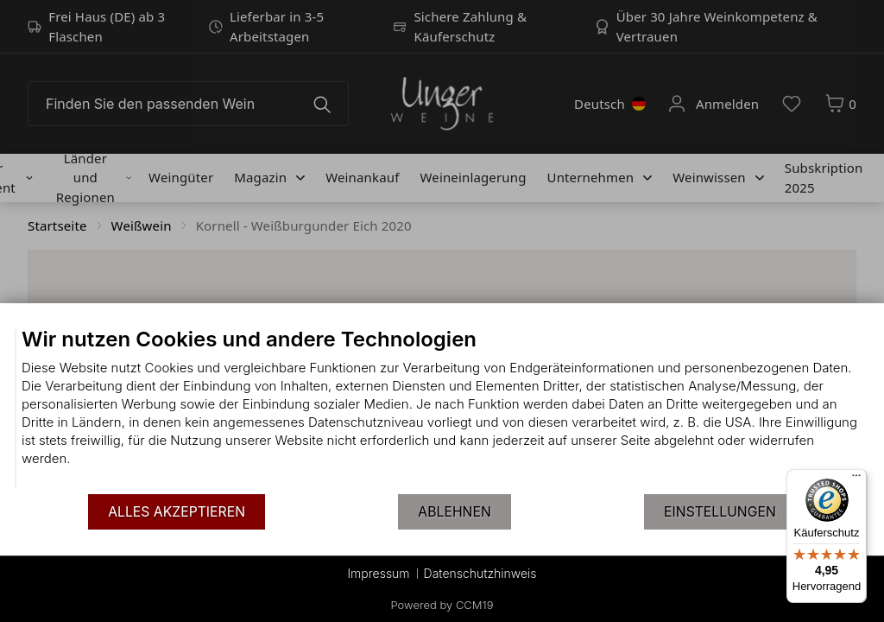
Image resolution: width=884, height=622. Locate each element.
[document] (442, 409)
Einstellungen (720, 512)
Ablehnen (454, 512)
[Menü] (856, 479)
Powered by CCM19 (442, 605)
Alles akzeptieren (176, 512)
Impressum (378, 573)
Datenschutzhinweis (480, 573)
